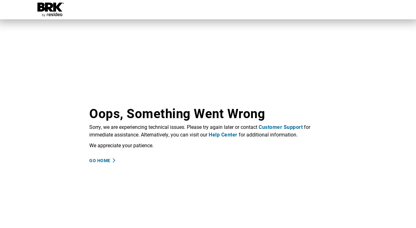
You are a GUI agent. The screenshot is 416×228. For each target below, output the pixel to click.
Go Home (99, 160)
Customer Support (281, 127)
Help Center (223, 134)
